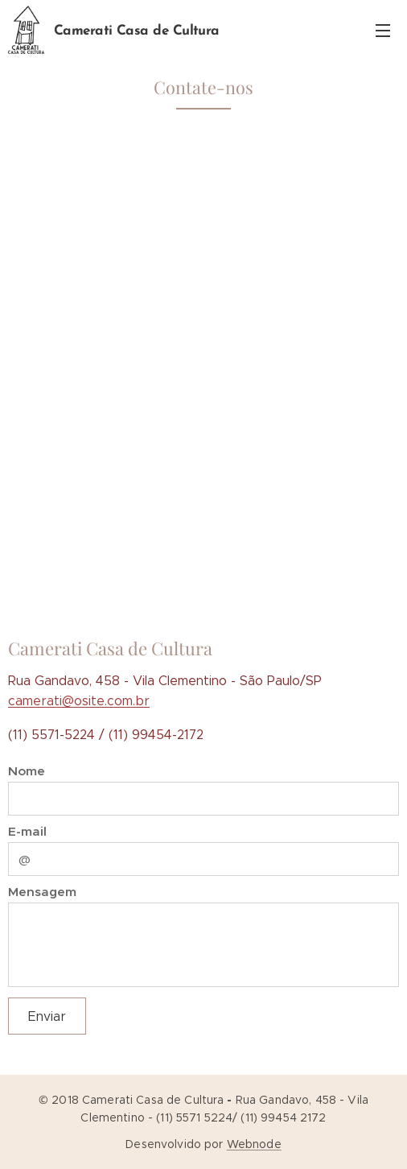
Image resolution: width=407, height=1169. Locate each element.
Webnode (254, 1144)
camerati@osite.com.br (79, 700)
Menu (383, 30)
